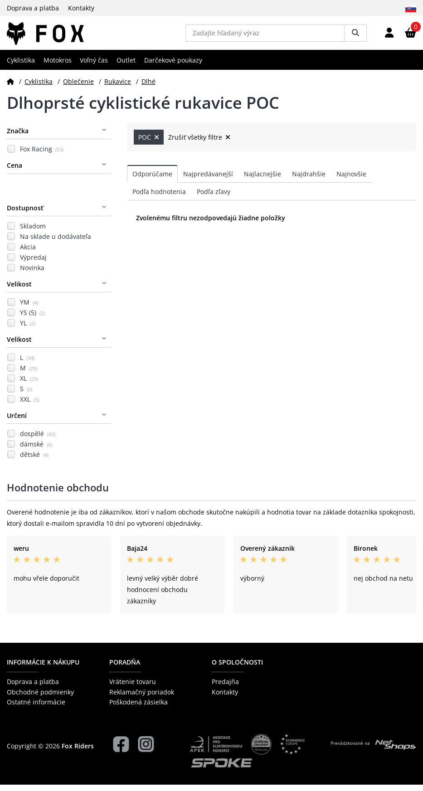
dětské (34, 461)
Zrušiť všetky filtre (199, 144)
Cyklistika (21, 66)
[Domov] (10, 87)
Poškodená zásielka (138, 708)
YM (29, 309)
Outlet (126, 66)
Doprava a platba (33, 8)
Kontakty (81, 8)
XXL (29, 406)
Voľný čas (94, 66)
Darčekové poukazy (173, 66)
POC (148, 144)
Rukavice (117, 87)
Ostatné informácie (36, 708)
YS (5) (32, 319)
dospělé (37, 440)
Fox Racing (41, 155)
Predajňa (225, 688)
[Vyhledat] (355, 36)
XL (29, 385)
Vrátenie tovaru (132, 688)
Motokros (58, 66)
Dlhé (148, 87)
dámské (36, 450)
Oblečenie (78, 87)
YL (27, 329)
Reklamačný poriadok (141, 698)
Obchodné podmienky (40, 698)
